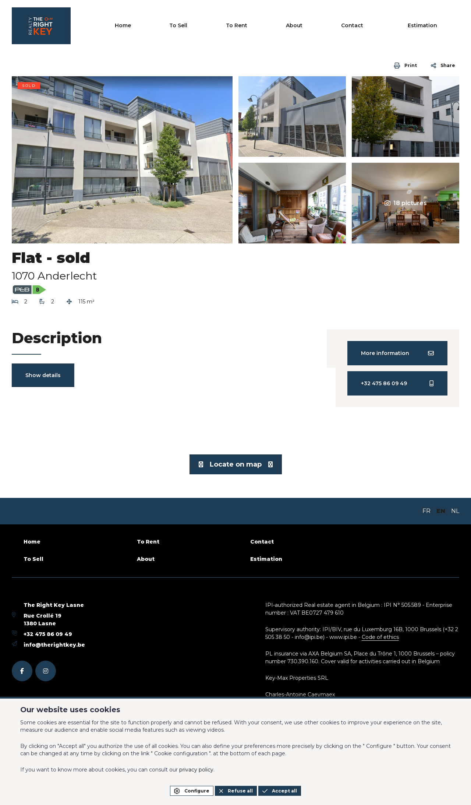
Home (243, 25)
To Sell (278, 25)
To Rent (315, 25)
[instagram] (45, 671)
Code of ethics (380, 637)
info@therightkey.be (54, 644)
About (351, 25)
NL (455, 510)
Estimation (438, 25)
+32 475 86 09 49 (48, 634)
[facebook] (22, 671)
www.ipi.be (343, 637)
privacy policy (196, 769)
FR (426, 510)
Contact (389, 25)
